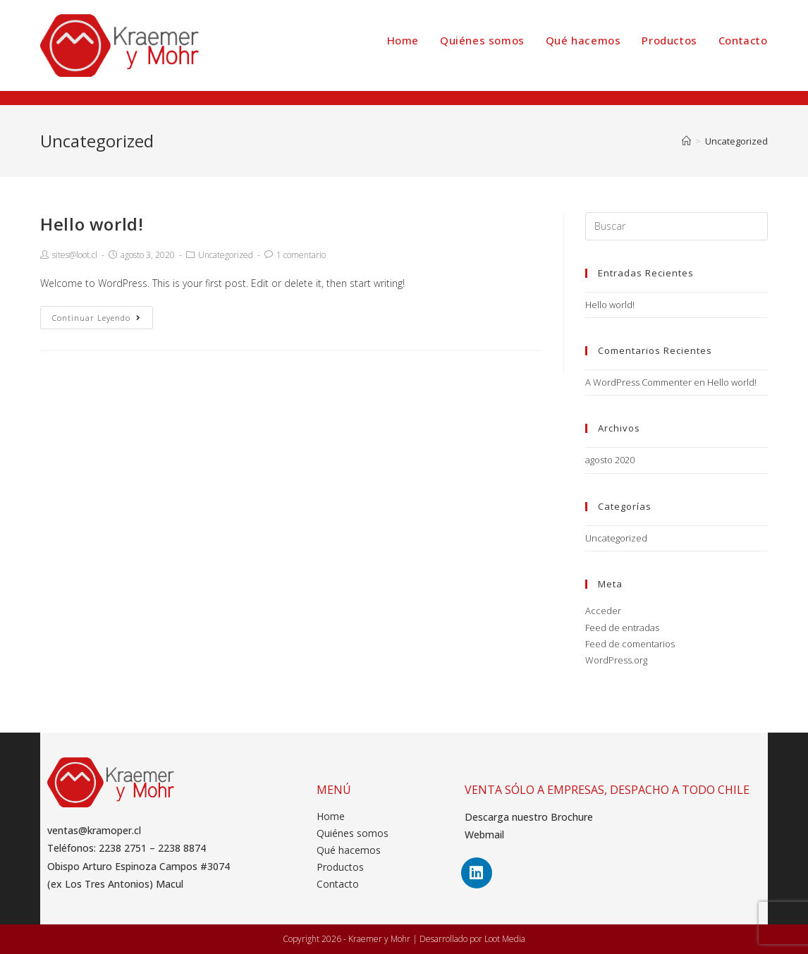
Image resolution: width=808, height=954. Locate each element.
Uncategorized (225, 255)
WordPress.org (616, 660)
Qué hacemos (349, 850)
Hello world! (91, 224)
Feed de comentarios (630, 643)
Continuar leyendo (96, 317)
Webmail (484, 834)
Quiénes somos (352, 833)
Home (331, 816)
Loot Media (504, 939)
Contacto (338, 884)
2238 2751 (123, 848)
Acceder (603, 610)
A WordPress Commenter (638, 382)
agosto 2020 (610, 459)
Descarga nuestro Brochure (529, 817)
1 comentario (301, 255)
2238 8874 (182, 848)
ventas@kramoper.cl (94, 830)
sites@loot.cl (74, 255)
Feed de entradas (622, 627)
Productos (340, 867)
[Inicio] (686, 141)
